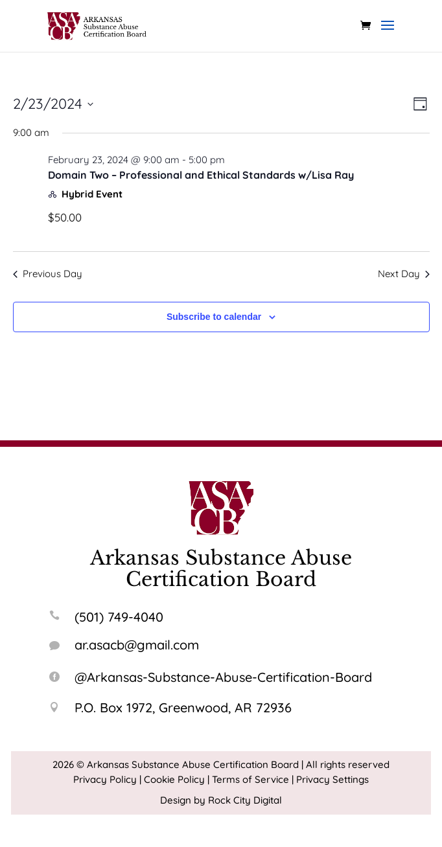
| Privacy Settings (330, 779)
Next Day (404, 273)
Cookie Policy (174, 779)
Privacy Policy (105, 779)
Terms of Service (250, 779)
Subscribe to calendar (214, 316)
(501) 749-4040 (119, 617)
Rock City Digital (245, 800)
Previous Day (47, 273)
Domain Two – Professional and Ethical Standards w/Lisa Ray (201, 174)
